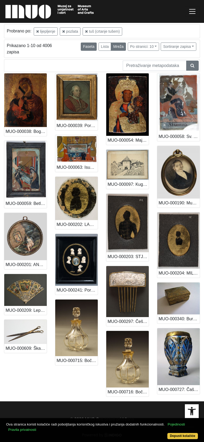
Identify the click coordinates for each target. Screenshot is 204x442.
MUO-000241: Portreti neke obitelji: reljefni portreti (77, 290)
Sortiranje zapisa (177, 46)
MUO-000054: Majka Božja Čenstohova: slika (128, 140)
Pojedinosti (176, 424)
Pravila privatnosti (22, 430)
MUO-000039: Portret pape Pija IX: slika (77, 125)
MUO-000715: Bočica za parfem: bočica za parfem (77, 360)
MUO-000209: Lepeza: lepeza (26, 310)
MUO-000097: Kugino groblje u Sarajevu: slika (128, 184)
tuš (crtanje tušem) (102, 31)
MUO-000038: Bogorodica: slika (26, 131)
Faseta (89, 46)
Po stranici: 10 (142, 46)
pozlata (70, 31)
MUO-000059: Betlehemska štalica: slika (26, 203)
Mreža (118, 46)
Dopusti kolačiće (182, 436)
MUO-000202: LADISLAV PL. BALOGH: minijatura (77, 224)
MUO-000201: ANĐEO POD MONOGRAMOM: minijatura (26, 264)
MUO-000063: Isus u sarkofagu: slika (77, 167)
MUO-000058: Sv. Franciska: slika (179, 136)
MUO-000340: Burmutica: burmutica (179, 319)
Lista (105, 46)
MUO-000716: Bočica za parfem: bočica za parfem (128, 392)
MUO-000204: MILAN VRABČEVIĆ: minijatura (179, 273)
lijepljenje (45, 31)
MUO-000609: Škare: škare (26, 348)
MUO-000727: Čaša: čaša (179, 389)
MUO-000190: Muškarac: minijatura (179, 203)
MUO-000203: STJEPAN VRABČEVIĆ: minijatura (128, 256)
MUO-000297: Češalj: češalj (128, 321)
